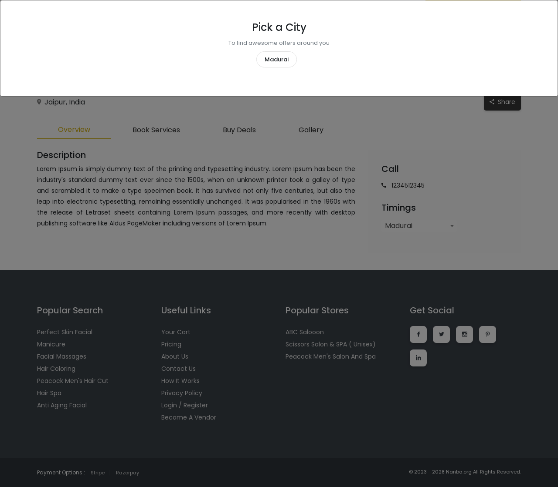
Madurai (277, 59)
